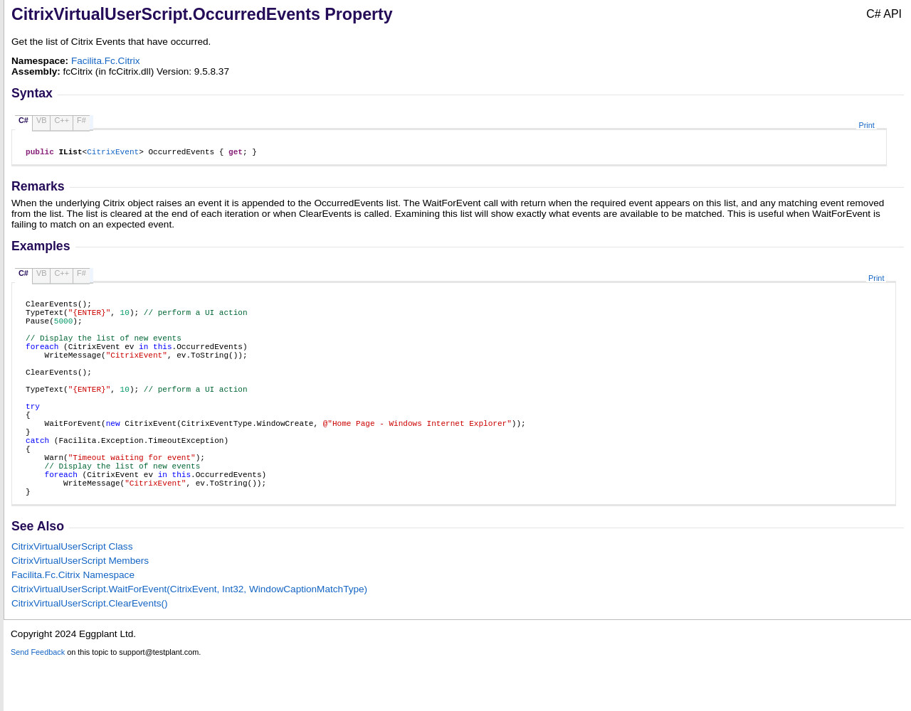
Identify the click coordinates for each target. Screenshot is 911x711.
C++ (61, 120)
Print (866, 125)
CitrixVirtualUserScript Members (80, 611)
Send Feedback (38, 703)
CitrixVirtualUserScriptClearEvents (89, 654)
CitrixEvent (113, 153)
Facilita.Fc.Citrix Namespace (73, 626)
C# (23, 120)
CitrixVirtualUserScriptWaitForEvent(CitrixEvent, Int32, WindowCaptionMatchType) (189, 640)
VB (41, 120)
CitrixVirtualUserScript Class (71, 597)
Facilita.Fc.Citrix (105, 60)
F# (81, 120)
